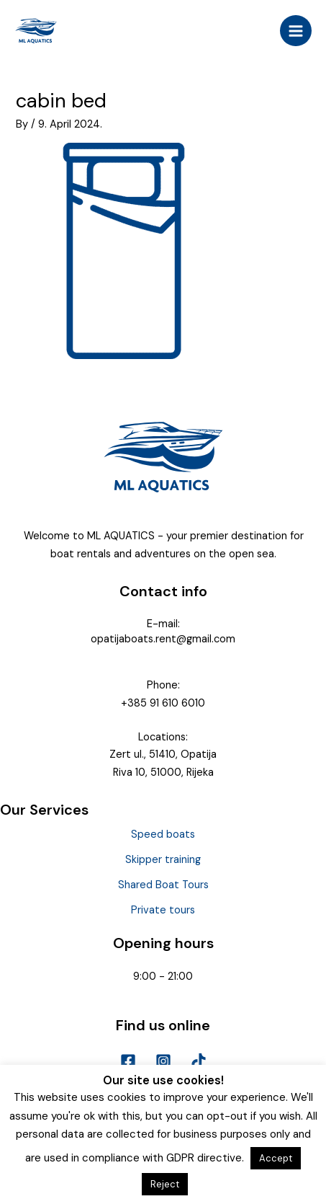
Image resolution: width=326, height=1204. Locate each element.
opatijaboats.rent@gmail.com (163, 639)
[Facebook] (128, 1061)
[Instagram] (163, 1061)
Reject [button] (164, 1184)
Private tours (163, 910)
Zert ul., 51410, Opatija (163, 754)
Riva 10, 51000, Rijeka (163, 772)
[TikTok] (199, 1061)
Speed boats (163, 834)
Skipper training (163, 860)
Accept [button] (275, 1158)
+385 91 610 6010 (163, 703)
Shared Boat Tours (163, 885)
